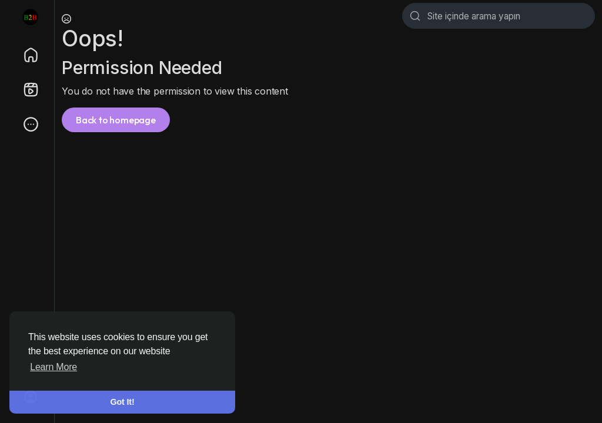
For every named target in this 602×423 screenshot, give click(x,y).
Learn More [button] (53, 367)
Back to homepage (116, 120)
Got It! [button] (123, 402)
